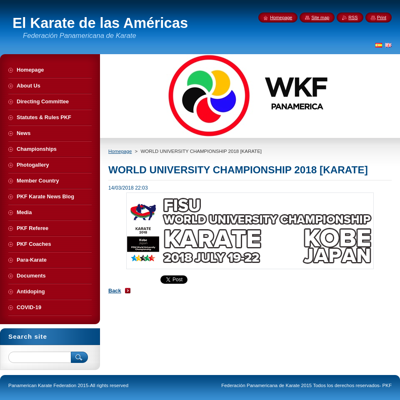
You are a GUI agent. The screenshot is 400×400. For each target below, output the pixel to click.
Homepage (120, 151)
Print (381, 17)
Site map (320, 17)
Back (114, 291)
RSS (353, 17)
